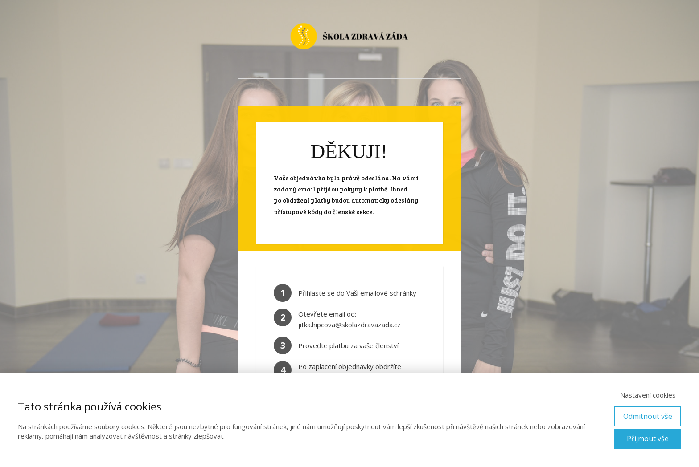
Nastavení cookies (648, 394)
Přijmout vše (648, 438)
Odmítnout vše (647, 416)
